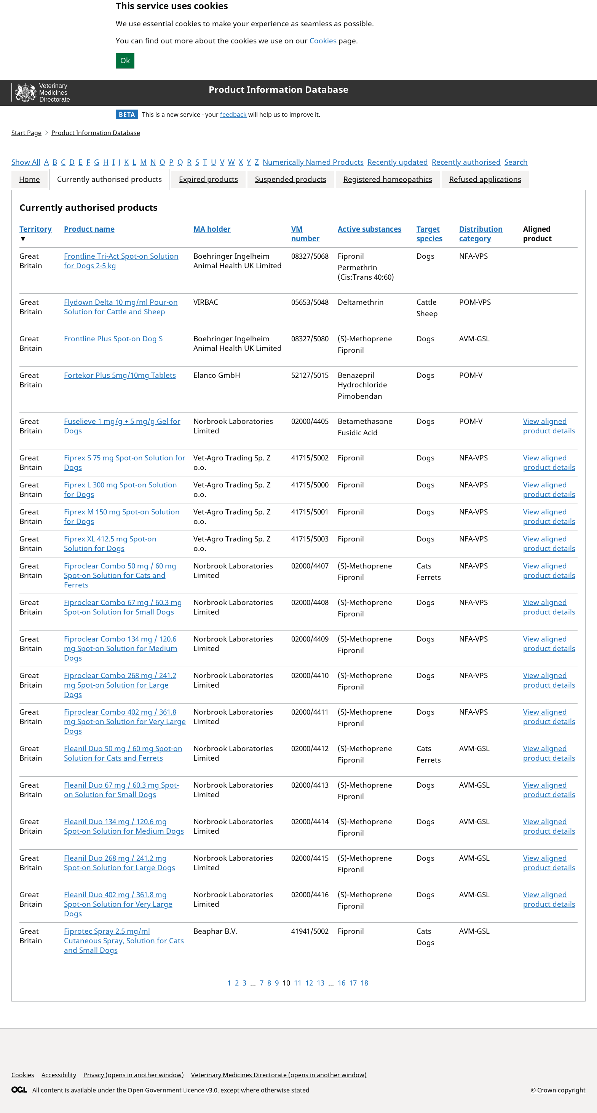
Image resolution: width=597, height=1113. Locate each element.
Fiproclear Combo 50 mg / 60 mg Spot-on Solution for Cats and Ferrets (120, 575)
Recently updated (397, 162)
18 (364, 983)
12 (309, 983)
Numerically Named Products (313, 162)
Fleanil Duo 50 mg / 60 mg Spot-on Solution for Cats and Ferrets (123, 753)
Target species (429, 234)
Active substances (369, 229)
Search (516, 162)
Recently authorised (466, 162)
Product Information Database (278, 89)
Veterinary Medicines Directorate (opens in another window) (279, 1075)
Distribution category (481, 234)
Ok (125, 60)
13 (320, 983)
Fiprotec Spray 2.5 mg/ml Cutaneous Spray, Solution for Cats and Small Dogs (124, 940)
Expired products (208, 179)
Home (29, 179)
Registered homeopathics (387, 179)
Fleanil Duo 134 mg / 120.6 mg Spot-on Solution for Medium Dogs (124, 826)
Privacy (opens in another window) (133, 1075)
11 (298, 983)
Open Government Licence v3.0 (172, 1090)
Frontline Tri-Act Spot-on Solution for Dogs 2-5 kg (121, 261)
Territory (35, 229)
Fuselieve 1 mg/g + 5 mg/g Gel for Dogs (122, 426)
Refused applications (485, 179)
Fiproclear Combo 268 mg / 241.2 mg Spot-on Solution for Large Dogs (120, 684)
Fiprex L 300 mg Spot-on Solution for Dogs (120, 489)
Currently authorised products (109, 179)
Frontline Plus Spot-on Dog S (113, 339)
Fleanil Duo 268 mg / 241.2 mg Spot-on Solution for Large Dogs (119, 863)
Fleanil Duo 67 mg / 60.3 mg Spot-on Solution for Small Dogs (121, 789)
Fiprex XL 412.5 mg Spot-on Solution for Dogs (110, 543)
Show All (25, 162)
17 (353, 983)
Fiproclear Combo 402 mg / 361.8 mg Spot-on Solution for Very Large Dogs (125, 721)
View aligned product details (549, 426)
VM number (305, 234)
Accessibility (59, 1075)
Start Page (26, 133)
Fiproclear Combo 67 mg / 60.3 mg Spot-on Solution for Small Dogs (123, 607)
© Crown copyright (558, 1090)
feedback (233, 114)
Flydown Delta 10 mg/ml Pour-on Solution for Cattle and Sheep (121, 307)
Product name (89, 229)
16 (341, 983)
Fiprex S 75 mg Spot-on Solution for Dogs (124, 462)
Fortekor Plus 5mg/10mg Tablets (120, 375)
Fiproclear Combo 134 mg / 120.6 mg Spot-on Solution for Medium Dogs (120, 648)
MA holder (212, 229)
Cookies (323, 41)
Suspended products (290, 179)
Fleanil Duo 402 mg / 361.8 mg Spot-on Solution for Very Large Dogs (118, 904)
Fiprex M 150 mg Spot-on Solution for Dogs (122, 516)
